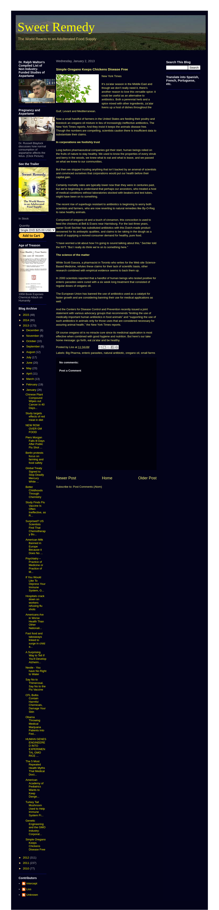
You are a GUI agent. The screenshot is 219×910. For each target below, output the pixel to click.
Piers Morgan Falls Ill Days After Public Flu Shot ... (34, 442)
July (29, 357)
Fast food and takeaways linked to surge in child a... (35, 640)
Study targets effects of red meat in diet (35, 416)
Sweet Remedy (56, 27)
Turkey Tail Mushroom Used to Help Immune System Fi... (35, 808)
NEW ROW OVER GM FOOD (33, 428)
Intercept (31, 883)
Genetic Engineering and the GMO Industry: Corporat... (35, 827)
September (33, 346)
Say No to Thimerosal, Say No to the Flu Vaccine (35, 684)
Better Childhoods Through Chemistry (34, 492)
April (29, 373)
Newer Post (66, 478)
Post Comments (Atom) (87, 486)
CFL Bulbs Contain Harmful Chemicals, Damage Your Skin (35, 703)
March (30, 378)
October (31, 341)
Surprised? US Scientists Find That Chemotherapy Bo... (35, 527)
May (29, 368)
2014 (26, 320)
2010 (26, 868)
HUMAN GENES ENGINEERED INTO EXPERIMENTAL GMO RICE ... (35, 747)
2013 (26, 325)
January (31, 389)
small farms (148, 352)
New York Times (111, 76)
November (33, 335)
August (31, 352)
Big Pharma (73, 352)
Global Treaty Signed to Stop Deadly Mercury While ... (34, 475)
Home (107, 478)
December (33, 330)
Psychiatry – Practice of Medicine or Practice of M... (34, 565)
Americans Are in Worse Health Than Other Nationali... (34, 621)
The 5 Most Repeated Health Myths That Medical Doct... (35, 768)
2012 (26, 857)
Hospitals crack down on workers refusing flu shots (34, 602)
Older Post (147, 478)
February (32, 384)
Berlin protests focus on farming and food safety (34, 457)
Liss (28, 889)
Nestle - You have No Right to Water (35, 671)
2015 (26, 314)
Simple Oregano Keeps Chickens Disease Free (35, 844)
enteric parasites (92, 352)
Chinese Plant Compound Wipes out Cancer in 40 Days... (34, 401)
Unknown (32, 894)
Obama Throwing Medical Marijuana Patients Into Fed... (34, 725)
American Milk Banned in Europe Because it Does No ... (34, 546)
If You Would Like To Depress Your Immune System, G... (35, 584)
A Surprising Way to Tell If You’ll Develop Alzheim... (35, 657)
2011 (26, 863)
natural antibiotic (114, 352)
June (29, 362)
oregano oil (132, 352)
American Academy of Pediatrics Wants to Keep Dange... (34, 788)
